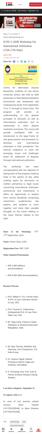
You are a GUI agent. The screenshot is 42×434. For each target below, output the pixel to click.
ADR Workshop (14, 422)
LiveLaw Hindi (10, 10)
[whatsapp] (21, 61)
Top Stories (22, 10)
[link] (29, 61)
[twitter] (18, 61)
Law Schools (14, 34)
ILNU (24, 422)
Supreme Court (34, 10)
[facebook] (14, 61)
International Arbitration (17, 425)
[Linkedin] (25, 61)
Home (5, 34)
